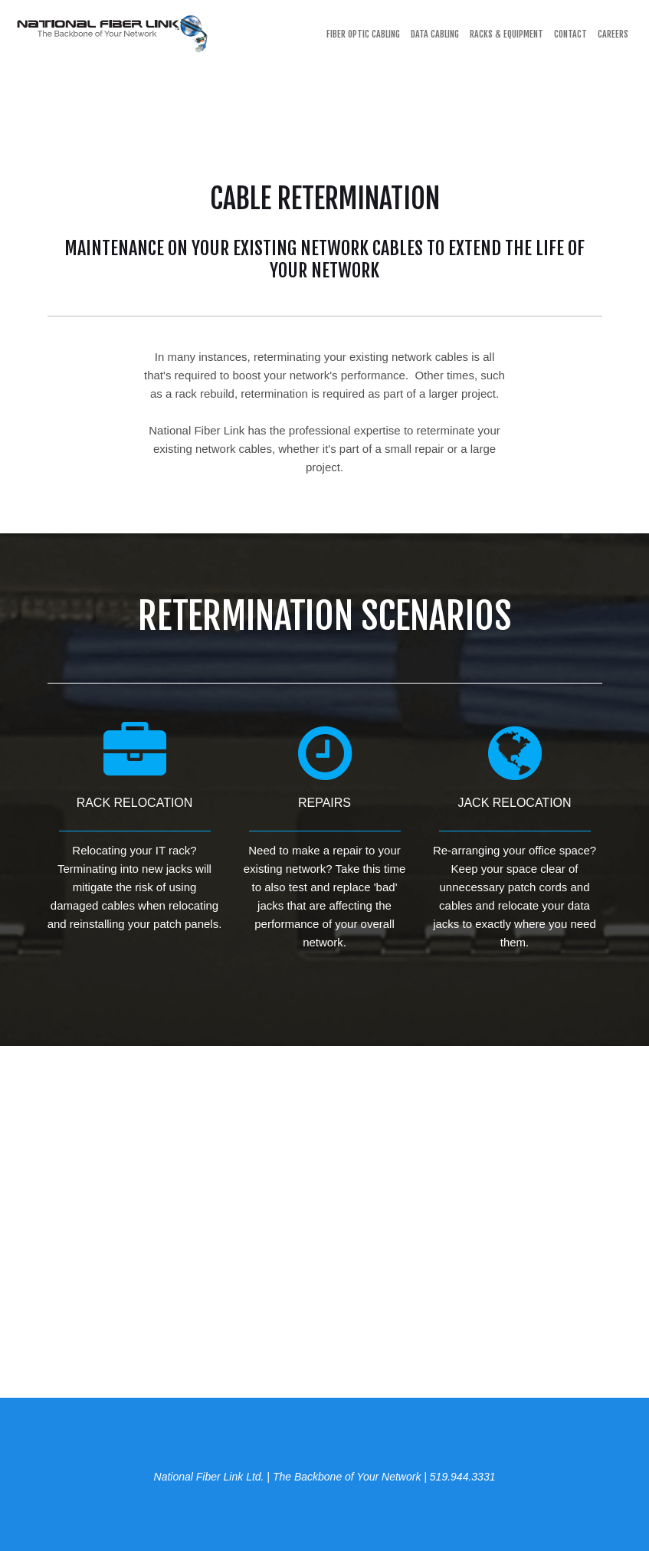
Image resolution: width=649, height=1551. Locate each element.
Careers (613, 34)
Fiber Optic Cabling (363, 34)
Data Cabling (435, 34)
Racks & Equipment (506, 34)
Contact (570, 34)
